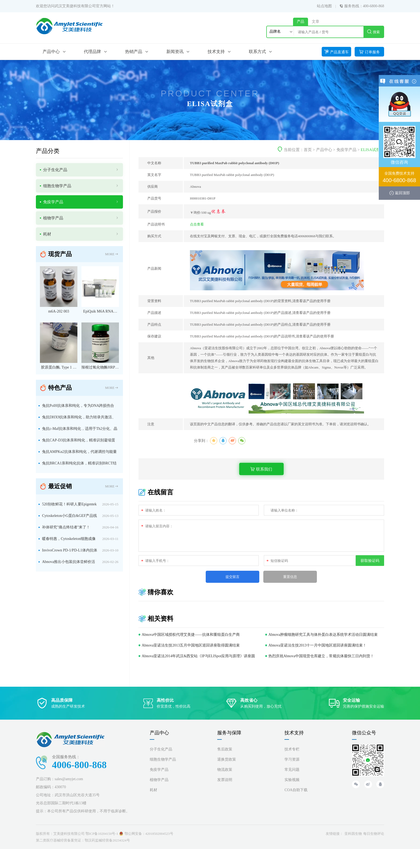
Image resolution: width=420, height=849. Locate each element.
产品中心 (51, 51)
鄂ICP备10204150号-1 (101, 834)
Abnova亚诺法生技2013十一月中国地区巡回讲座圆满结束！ (317, 645)
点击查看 (197, 224)
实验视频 (291, 780)
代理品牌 (92, 51)
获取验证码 (370, 560)
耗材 (153, 790)
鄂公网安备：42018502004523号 (149, 834)
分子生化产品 (161, 749)
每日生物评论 (373, 834)
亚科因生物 (353, 834)
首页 (308, 150)
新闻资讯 (174, 51)
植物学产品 (159, 780)
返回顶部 (402, 193)
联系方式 (257, 51)
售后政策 (224, 749)
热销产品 (133, 51)
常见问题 (291, 770)
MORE (112, 254)
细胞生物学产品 (163, 759)
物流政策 (224, 770)
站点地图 (324, 6)
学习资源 (291, 759)
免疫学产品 (346, 150)
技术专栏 (291, 749)
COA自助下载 (296, 790)
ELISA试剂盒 (372, 150)
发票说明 (224, 780)
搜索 (373, 31)
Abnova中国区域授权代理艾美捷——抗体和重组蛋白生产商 (191, 635)
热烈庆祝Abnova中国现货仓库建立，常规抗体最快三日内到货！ (321, 656)
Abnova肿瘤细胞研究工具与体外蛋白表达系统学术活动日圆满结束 (323, 635)
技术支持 (216, 51)
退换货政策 (226, 759)
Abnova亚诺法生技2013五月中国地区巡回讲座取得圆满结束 (191, 645)
